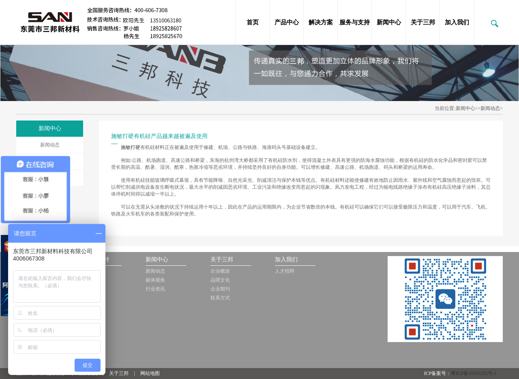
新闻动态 (50, 145)
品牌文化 (220, 280)
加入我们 (457, 22)
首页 (253, 22)
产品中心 (287, 22)
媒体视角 (155, 280)
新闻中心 (389, 22)
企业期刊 (220, 289)
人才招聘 (284, 271)
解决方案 (321, 22)
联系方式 (220, 298)
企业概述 (220, 271)
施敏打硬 (130, 147)
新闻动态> (491, 108)
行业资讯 (155, 289)
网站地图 (150, 373)
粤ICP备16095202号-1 (474, 373)
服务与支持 (354, 22)
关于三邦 (423, 22)
